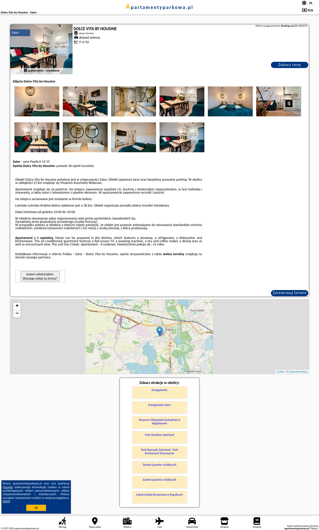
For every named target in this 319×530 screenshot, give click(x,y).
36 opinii (74, 166)
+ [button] (17, 306)
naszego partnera (38, 257)
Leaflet (280, 371)
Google (8, 487)
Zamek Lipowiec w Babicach (159, 464)
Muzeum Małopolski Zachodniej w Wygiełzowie (159, 421)
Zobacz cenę (289, 64)
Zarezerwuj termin (290, 292)
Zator (15, 32)
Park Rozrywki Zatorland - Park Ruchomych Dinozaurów (159, 451)
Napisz (314, 528)
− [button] (17, 313)
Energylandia (159, 390)
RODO (6, 501)
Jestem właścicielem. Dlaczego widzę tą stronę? (40, 276)
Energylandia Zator (159, 405)
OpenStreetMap (299, 371)
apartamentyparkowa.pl (159, 7)
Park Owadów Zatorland (159, 435)
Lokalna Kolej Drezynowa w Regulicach (159, 494)
